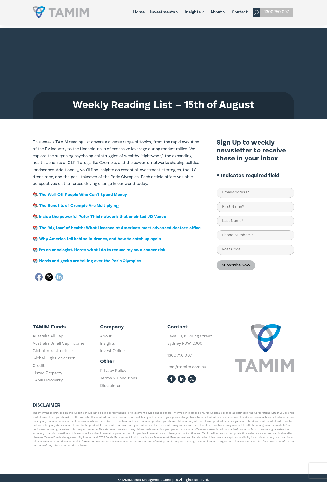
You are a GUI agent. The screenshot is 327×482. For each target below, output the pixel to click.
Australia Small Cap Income (58, 389)
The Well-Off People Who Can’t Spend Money (83, 192)
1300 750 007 (276, 12)
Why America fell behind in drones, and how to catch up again (100, 236)
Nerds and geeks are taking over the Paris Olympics (90, 258)
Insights (193, 12)
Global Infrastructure (53, 397)
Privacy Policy (113, 389)
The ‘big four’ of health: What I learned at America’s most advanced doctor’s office (120, 225)
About (216, 12)
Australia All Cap (48, 382)
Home (139, 12)
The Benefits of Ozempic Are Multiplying (79, 203)
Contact (240, 12)
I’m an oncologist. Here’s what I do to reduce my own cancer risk (102, 247)
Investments (162, 12)
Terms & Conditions (118, 396)
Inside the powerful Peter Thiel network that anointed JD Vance (102, 214)
